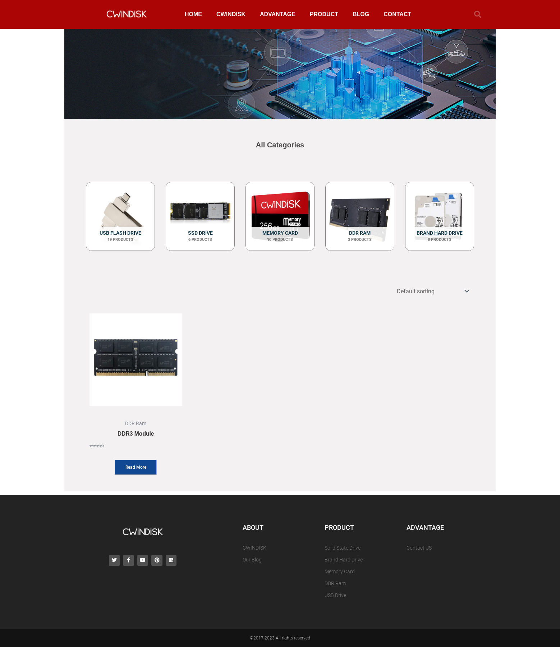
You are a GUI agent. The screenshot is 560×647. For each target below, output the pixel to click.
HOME (193, 14)
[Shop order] (431, 292)
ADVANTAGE (277, 14)
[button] (478, 14)
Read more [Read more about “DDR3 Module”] (135, 469)
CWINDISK (230, 14)
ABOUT (253, 526)
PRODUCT (324, 14)
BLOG (361, 14)
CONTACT (397, 14)
